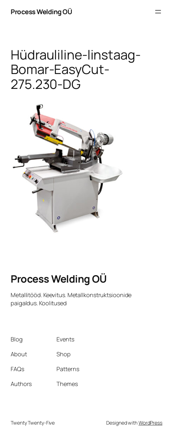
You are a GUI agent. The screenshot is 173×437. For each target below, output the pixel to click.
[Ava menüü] (158, 11)
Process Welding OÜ (41, 11)
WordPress (150, 422)
